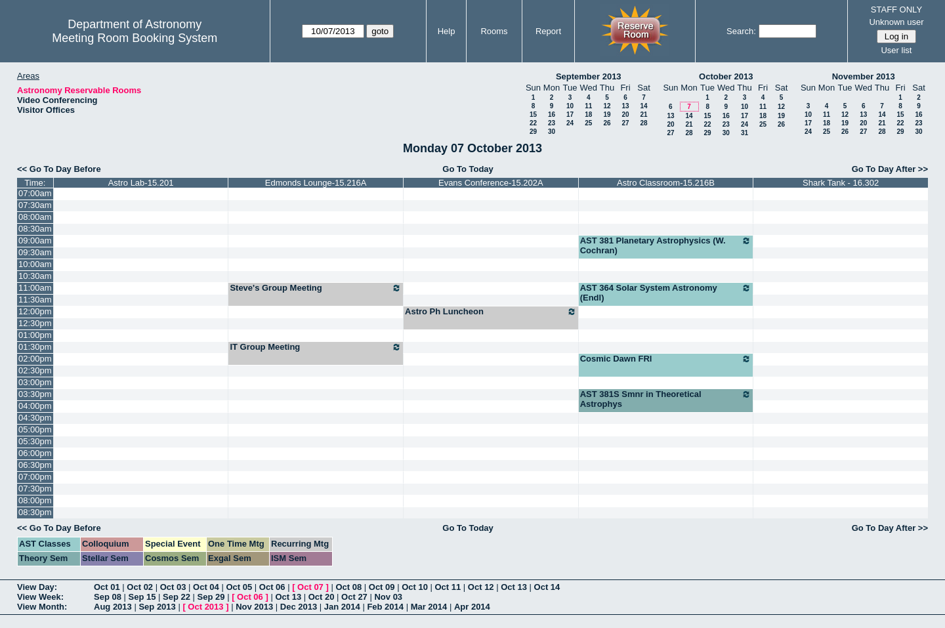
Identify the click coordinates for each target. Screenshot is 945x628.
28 (643, 123)
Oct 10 (415, 587)
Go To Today (468, 169)
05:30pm (35, 441)
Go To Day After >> (890, 169)
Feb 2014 (385, 607)
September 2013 (588, 76)
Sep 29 (211, 597)
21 (643, 114)
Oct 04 (206, 587)
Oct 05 (239, 587)
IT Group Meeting (316, 347)
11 (588, 106)
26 (606, 123)
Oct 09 (382, 587)
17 (570, 114)
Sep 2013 (156, 607)
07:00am (35, 193)
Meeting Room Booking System (134, 38)
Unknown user (896, 22)
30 (551, 131)
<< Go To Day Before (59, 169)
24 (570, 123)
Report (548, 31)
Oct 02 (140, 587)
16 (551, 114)
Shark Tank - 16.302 (841, 183)
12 (606, 106)
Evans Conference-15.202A (490, 183)
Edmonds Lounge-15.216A (316, 183)
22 (533, 123)
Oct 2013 (205, 607)
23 (551, 123)
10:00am (35, 264)
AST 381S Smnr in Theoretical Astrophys (666, 399)
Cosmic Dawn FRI (666, 359)
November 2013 (863, 76)
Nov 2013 (254, 607)
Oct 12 (481, 587)
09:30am (35, 252)
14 (643, 106)
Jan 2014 (342, 607)
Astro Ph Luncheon (491, 311)
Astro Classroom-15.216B (666, 183)
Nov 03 (388, 597)
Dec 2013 (298, 607)
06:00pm (35, 453)
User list (896, 50)
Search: (741, 31)
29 (533, 131)
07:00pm (35, 477)
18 (588, 114)
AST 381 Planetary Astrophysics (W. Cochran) (666, 245)
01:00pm (35, 335)
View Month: (42, 607)
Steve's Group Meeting (316, 288)
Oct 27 (354, 597)
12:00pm (35, 311)
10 (570, 106)
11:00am (35, 288)
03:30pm (35, 394)
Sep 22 (176, 597)
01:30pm (35, 347)
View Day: (37, 587)
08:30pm (35, 512)
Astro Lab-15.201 (141, 183)
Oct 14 (547, 587)
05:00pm (35, 429)
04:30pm (35, 418)
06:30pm (35, 465)
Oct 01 (107, 587)
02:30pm (35, 370)
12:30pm (35, 323)
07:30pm (35, 488)
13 (625, 106)
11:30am (35, 299)
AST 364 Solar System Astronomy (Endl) (666, 293)
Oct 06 (272, 587)
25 (588, 123)
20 (625, 114)
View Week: (40, 597)
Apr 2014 (472, 607)
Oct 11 (448, 587)
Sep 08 (107, 597)
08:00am (35, 217)
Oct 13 (514, 587)
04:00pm (35, 406)
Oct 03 (173, 587)
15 (533, 114)
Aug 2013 (113, 607)
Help (446, 31)
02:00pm (35, 359)
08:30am (35, 229)
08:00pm (35, 500)
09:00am (35, 240)
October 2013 (726, 76)
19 (606, 114)
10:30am (35, 276)
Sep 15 (142, 597)
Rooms (493, 31)
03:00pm (35, 382)
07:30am (35, 205)
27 (625, 123)
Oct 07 (310, 587)
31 (744, 132)
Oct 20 (321, 597)
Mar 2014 (429, 607)
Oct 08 (348, 587)
